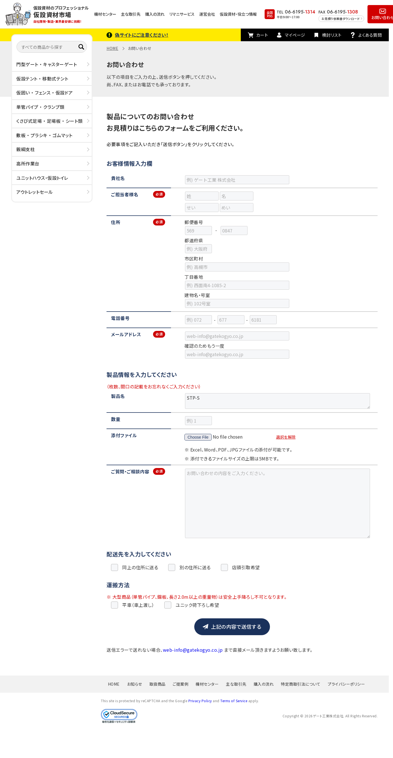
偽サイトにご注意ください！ (141, 34)
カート (262, 35)
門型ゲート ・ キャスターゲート (46, 64)
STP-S (277, 401)
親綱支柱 (25, 149)
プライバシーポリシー (346, 684)
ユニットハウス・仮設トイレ (42, 177)
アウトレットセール (34, 191)
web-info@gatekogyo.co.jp (193, 649)
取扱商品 (157, 684)
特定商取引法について (300, 684)
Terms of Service (233, 700)
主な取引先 (130, 14)
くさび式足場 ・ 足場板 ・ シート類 (49, 120)
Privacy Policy (200, 700)
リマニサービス (182, 14)
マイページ (295, 35)
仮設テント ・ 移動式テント (42, 78)
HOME (112, 48)
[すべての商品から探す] (52, 46)
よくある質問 (370, 35)
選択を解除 (286, 437)
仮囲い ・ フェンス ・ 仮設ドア (44, 92)
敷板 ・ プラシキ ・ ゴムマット (44, 135)
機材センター (105, 14)
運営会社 (207, 14)
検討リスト (332, 35)
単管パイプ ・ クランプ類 (40, 106)
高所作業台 (28, 163)
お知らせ (134, 684)
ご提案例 (180, 684)
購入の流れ (155, 14)
